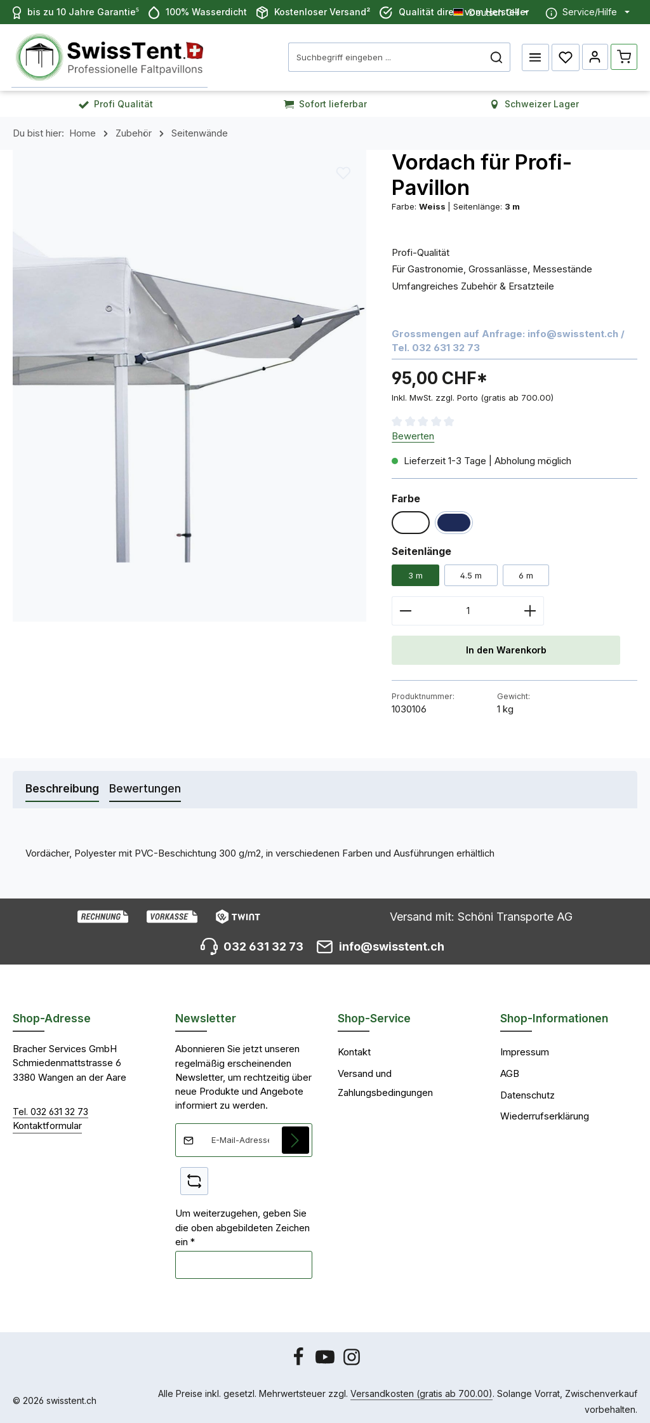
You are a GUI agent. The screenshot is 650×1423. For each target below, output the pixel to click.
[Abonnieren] (296, 1137)
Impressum (524, 1049)
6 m (526, 572)
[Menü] (533, 56)
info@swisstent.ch (572, 331)
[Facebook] (299, 1359)
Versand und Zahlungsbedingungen (385, 1081)
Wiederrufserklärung (544, 1113)
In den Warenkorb (506, 647)
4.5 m (471, 572)
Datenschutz (527, 1092)
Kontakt (354, 1049)
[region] (189, 382)
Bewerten (413, 433)
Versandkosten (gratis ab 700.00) (421, 1390)
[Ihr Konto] (593, 56)
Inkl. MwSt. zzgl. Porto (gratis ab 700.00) (473, 394)
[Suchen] (494, 55)
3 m (415, 572)
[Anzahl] (467, 607)
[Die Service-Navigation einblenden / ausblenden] (587, 12)
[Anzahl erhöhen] (530, 607)
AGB (509, 1071)
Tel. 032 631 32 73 (50, 1109)
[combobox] (383, 55)
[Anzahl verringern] (405, 607)
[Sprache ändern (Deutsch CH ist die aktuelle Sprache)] (491, 12)
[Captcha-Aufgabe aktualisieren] (194, 1179)
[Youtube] (326, 1359)
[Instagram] (351, 1359)
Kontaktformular (47, 1123)
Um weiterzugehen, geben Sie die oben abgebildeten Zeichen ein (242, 1225)
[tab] (62, 787)
